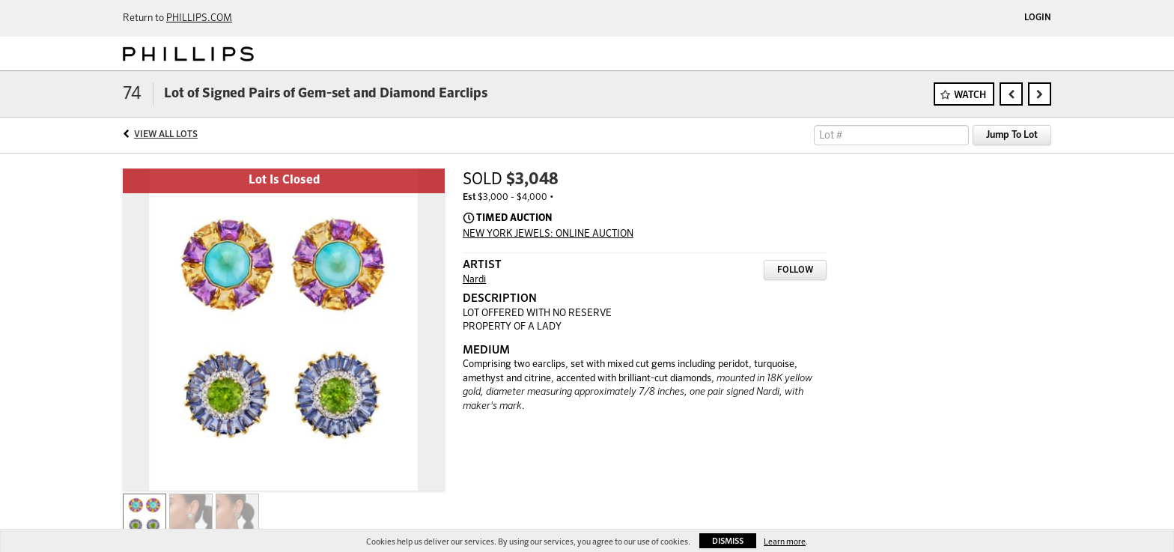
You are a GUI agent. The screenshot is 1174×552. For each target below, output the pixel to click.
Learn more (785, 542)
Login (1037, 17)
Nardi (474, 280)
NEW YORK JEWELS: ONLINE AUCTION (548, 234)
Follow (795, 270)
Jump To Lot (1012, 135)
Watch (970, 95)
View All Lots (166, 134)
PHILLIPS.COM (199, 18)
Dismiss (727, 541)
